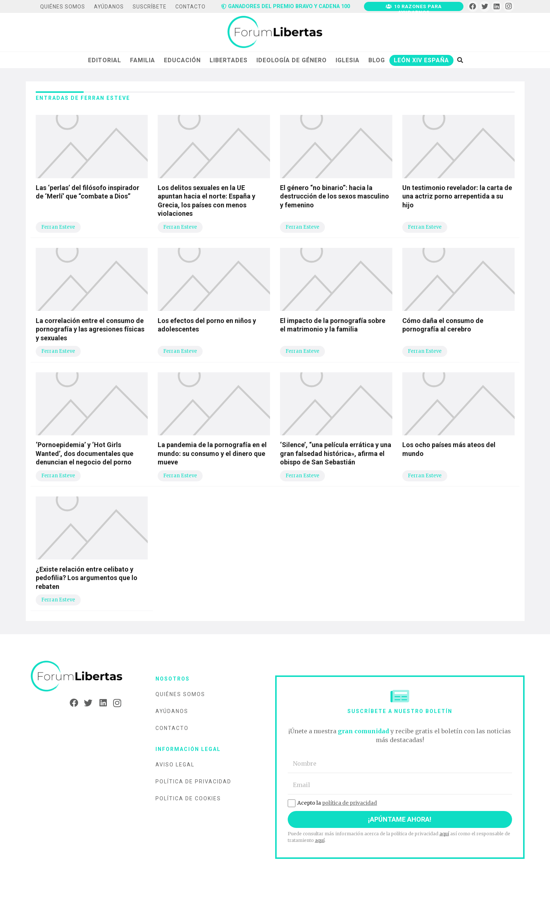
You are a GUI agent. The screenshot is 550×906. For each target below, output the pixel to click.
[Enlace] (275, 32)
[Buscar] (459, 60)
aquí (444, 833)
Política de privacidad (193, 781)
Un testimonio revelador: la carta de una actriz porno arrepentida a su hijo (457, 196)
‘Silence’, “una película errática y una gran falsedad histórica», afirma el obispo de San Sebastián (335, 453)
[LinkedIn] (496, 6)
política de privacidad (349, 803)
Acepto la (332, 803)
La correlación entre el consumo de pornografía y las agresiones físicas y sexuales (90, 329)
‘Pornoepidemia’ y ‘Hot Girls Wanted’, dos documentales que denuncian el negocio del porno (84, 453)
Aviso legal (175, 765)
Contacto (172, 728)
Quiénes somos (180, 694)
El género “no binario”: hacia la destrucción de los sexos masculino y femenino (334, 196)
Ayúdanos (171, 711)
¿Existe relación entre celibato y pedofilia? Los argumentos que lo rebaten (86, 577)
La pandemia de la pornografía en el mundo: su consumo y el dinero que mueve (212, 453)
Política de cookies (188, 798)
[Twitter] (484, 6)
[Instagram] (508, 6)
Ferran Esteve (58, 227)
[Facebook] (472, 6)
